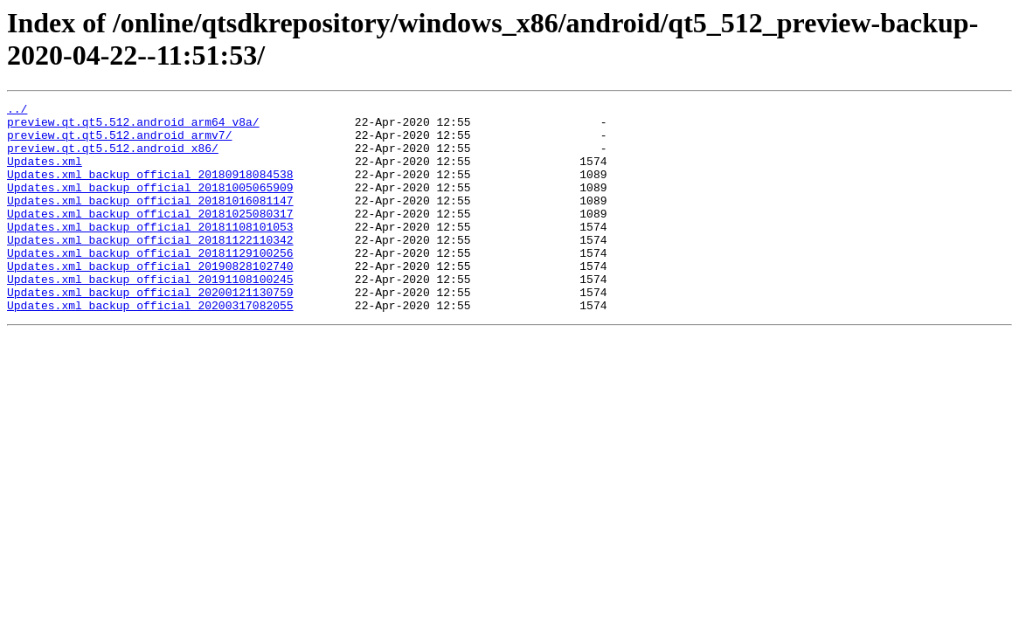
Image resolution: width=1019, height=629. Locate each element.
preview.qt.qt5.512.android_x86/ (112, 158)
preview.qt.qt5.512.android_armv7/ (119, 142)
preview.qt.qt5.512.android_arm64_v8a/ (133, 127)
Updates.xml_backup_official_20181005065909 (150, 205)
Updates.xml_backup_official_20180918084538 (150, 189)
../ (17, 111)
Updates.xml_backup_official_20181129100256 (150, 284)
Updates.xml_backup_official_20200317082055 (150, 347)
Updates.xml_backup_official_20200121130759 (150, 331)
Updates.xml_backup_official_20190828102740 (150, 300)
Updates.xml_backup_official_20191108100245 (150, 315)
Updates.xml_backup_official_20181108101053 (150, 252)
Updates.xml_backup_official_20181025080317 (150, 237)
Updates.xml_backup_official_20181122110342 (150, 268)
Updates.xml (44, 174)
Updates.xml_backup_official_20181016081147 (150, 221)
